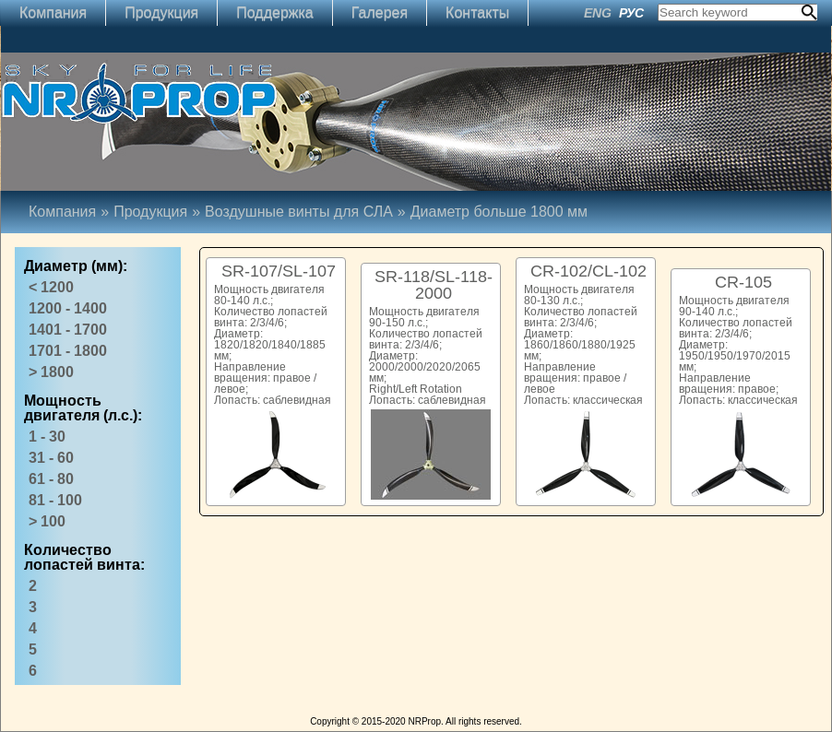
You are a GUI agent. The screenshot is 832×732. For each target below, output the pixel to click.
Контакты (477, 12)
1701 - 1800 (68, 351)
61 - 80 (51, 479)
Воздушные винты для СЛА (299, 211)
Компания (53, 12)
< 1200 (51, 287)
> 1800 (51, 372)
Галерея (379, 12)
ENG (598, 13)
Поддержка (274, 12)
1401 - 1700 (68, 329)
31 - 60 (51, 458)
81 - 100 (55, 500)
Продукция (161, 12)
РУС (631, 13)
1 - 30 (47, 436)
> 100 (47, 521)
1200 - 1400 (68, 308)
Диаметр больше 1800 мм (499, 211)
